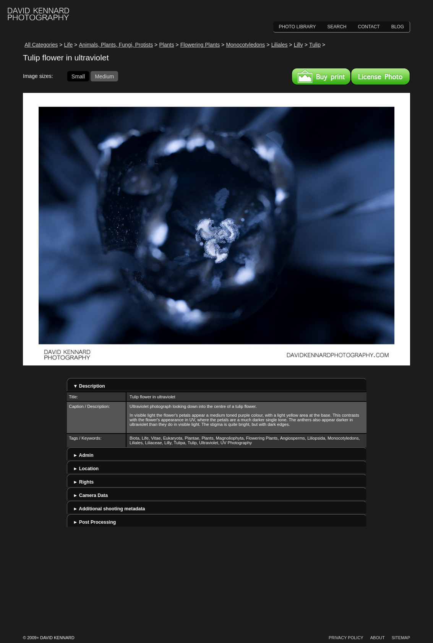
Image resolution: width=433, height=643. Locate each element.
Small (78, 76)
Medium (104, 76)
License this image (380, 76)
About (377, 637)
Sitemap (401, 637)
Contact (369, 26)
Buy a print (321, 76)
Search (337, 26)
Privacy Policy (346, 637)
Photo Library (297, 26)
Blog (397, 26)
